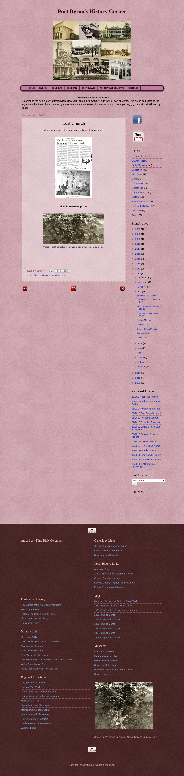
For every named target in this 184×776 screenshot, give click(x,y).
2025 (138, 229)
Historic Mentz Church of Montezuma (40, 696)
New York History (140, 206)
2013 (138, 268)
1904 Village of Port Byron (107, 637)
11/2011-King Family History (146, 455)
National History (140, 201)
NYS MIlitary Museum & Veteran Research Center (46, 659)
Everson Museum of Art (106, 656)
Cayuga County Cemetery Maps (110, 546)
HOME (32, 88)
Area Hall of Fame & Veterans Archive (113, 573)
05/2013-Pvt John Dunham (145, 417)
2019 (138, 244)
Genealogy (137, 183)
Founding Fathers (30, 609)
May (140, 348)
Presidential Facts (30, 623)
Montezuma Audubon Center (35, 710)
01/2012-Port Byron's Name (146, 446)
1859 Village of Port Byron (107, 619)
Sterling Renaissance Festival (36, 723)
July (140, 291)
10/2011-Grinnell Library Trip (146, 459)
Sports (135, 215)
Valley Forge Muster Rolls (34, 664)
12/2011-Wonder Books (144, 450)
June (140, 343)
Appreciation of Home (146, 295)
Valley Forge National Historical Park (39, 668)
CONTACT (133, 88)
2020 (138, 239)
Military (135, 197)
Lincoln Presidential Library (35, 618)
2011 (138, 373)
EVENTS (43, 88)
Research (137, 210)
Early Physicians (140, 165)
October (142, 287)
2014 (138, 263)
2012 (138, 273)
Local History (58, 275)
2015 (138, 258)
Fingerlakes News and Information (38, 691)
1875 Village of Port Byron (107, 628)
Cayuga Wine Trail (30, 687)
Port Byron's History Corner (92, 11)
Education (137, 169)
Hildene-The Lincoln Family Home (38, 614)
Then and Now (143, 333)
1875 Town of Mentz (104, 624)
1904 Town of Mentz (104, 633)
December (143, 277)
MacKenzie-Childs (30, 700)
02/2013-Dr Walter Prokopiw (146, 422)
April (140, 353)
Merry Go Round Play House (35, 705)
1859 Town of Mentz (104, 614)
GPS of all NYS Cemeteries (108, 550)
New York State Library (106, 665)
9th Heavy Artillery (30, 637)
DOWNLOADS (88, 88)
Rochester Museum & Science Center (113, 669)
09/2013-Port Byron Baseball (146, 413)
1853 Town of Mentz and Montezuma (113, 605)
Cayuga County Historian (107, 578)
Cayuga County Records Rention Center (114, 582)
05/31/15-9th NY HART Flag (146, 408)
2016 (138, 253)
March (141, 357)
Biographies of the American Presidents (41, 605)
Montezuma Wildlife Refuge (35, 714)
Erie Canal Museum (104, 651)
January (142, 366)
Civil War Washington (32, 646)
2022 (138, 234)
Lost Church (142, 338)
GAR (134, 179)
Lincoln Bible (138, 188)
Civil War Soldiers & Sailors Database (40, 641)
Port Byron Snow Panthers (34, 719)
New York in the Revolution (34, 655)
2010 (138, 378)
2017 (138, 248)
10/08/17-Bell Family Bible (145, 396)
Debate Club (142, 324)
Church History (41, 275)
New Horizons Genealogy (107, 555)
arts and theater (140, 156)
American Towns (102, 569)
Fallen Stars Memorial (32, 650)
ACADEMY (72, 88)
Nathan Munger (144, 320)
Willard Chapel (28, 728)
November (143, 282)
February (142, 362)
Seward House (101, 674)
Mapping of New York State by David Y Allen (116, 601)
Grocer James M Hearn (147, 329)
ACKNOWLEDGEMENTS (112, 88)
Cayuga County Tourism (33, 682)
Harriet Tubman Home (105, 660)
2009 (138, 382)
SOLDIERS (57, 88)
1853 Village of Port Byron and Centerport (115, 610)
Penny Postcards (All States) (109, 587)
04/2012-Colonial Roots (144, 441)
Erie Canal (137, 174)
